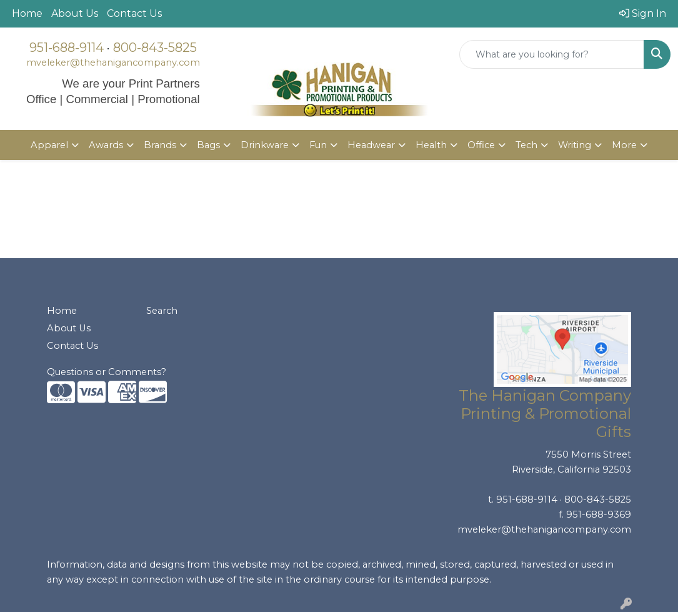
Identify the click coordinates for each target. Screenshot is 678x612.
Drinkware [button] (265, 145)
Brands (160, 145)
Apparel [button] (49, 145)
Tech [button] (526, 145)
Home (27, 13)
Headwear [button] (371, 145)
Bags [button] (208, 145)
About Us (74, 13)
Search (161, 310)
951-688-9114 (66, 47)
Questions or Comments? (106, 372)
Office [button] (481, 145)
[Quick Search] (551, 54)
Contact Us (134, 13)
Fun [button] (318, 145)
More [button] (624, 145)
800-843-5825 (155, 47)
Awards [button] (106, 145)
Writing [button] (574, 145)
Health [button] (431, 145)
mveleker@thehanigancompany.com (113, 62)
